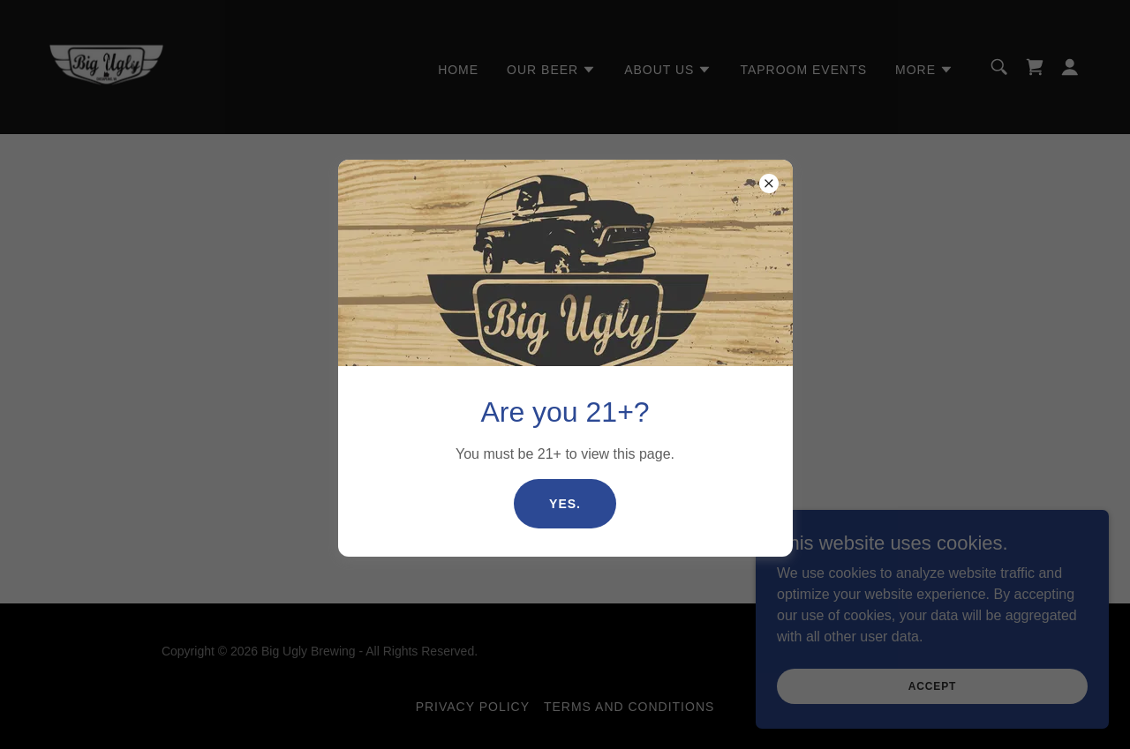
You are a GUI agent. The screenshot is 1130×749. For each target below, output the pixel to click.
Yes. (565, 504)
